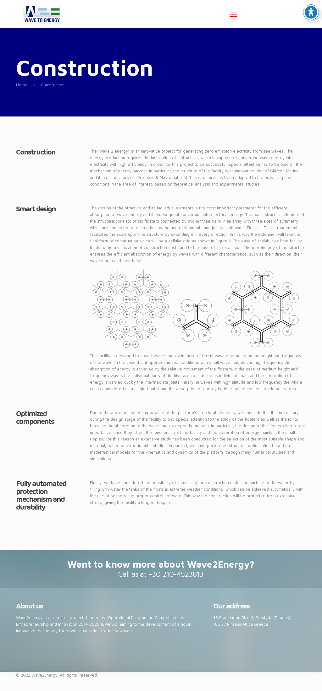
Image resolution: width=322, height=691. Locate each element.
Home (21, 84)
